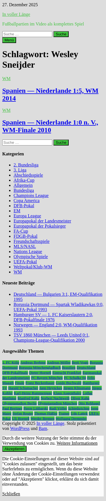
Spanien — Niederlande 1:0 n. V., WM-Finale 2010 (50, 126)
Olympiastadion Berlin (19, 403)
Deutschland (86, 367)
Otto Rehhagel (89, 403)
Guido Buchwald (68, 383)
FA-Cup (21, 231)
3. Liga (20, 170)
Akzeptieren (14, 449)
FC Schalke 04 (75, 378)
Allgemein (23, 185)
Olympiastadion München (57, 403)
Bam (43, 428)
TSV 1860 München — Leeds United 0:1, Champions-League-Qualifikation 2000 (52, 337)
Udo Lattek (79, 413)
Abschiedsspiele (28, 175)
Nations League (28, 251)
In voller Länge (16, 14)
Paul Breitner (12, 408)
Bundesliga (24, 190)
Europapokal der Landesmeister (42, 221)
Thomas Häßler (46, 413)
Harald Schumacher (23, 388)
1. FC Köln (10, 362)
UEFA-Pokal (25, 261)
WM (6, 78)
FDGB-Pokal (25, 236)
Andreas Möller (59, 362)
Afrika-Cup (24, 180)
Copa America (27, 200)
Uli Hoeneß (20, 418)
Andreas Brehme (33, 362)
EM (17, 210)
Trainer (64, 413)
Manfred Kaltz (29, 398)
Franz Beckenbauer (40, 383)
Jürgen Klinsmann (77, 388)
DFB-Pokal (24, 205)
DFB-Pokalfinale (15, 373)
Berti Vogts (80, 362)
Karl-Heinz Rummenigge (33, 393)
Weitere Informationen (77, 443)
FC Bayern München (47, 378)
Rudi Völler (58, 408)
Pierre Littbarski (35, 408)
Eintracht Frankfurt (66, 373)
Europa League (27, 215)
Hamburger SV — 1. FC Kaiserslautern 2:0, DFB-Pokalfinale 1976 (53, 317)
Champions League (31, 195)
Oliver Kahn (80, 398)
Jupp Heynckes (50, 388)
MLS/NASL (25, 246)
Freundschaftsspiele (31, 241)
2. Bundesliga (26, 164)
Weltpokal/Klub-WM (33, 266)
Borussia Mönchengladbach (40, 367)
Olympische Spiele (31, 256)
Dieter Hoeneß (40, 373)
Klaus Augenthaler (67, 393)
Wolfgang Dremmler (71, 418)
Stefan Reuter (22, 413)
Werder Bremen (42, 418)
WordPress (20, 428)
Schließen (11, 493)
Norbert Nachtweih (55, 398)
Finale (19, 383)
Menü (9, 40)
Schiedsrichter (79, 408)
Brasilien (68, 367)
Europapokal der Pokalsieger (40, 226)
